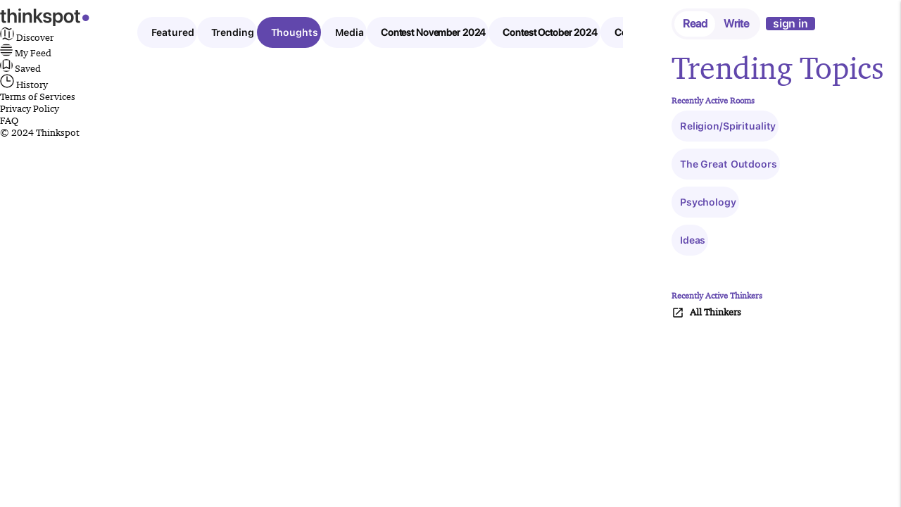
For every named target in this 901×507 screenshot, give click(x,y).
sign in (790, 23)
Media (349, 32)
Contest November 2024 (433, 32)
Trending (232, 32)
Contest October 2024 (550, 32)
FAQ (9, 120)
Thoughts (294, 32)
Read (695, 23)
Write (736, 23)
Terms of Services (37, 96)
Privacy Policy (29, 108)
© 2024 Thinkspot (40, 132)
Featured (172, 32)
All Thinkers (706, 312)
